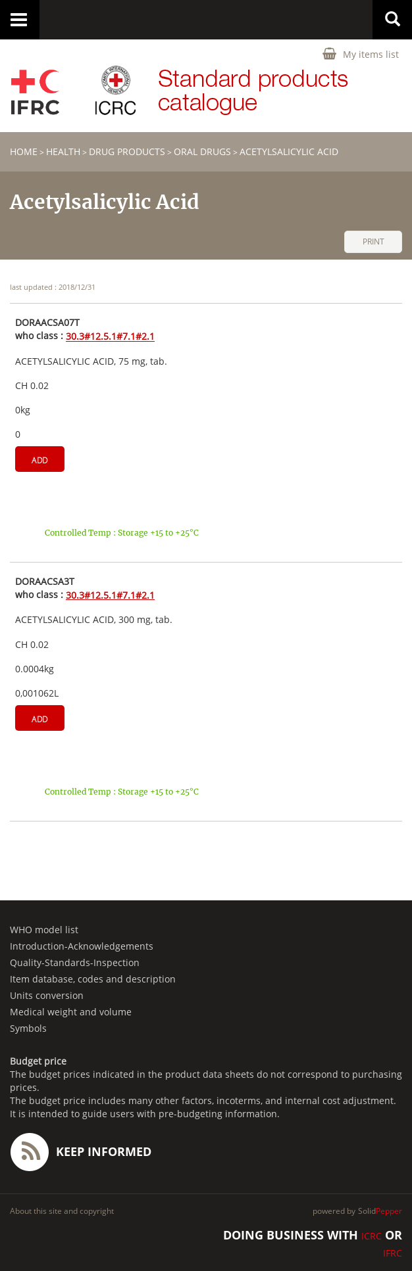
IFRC (392, 1253)
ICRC (371, 1236)
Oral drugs (202, 151)
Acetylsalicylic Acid (289, 151)
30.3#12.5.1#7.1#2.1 (110, 337)
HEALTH (63, 151)
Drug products (127, 151)
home (24, 151)
